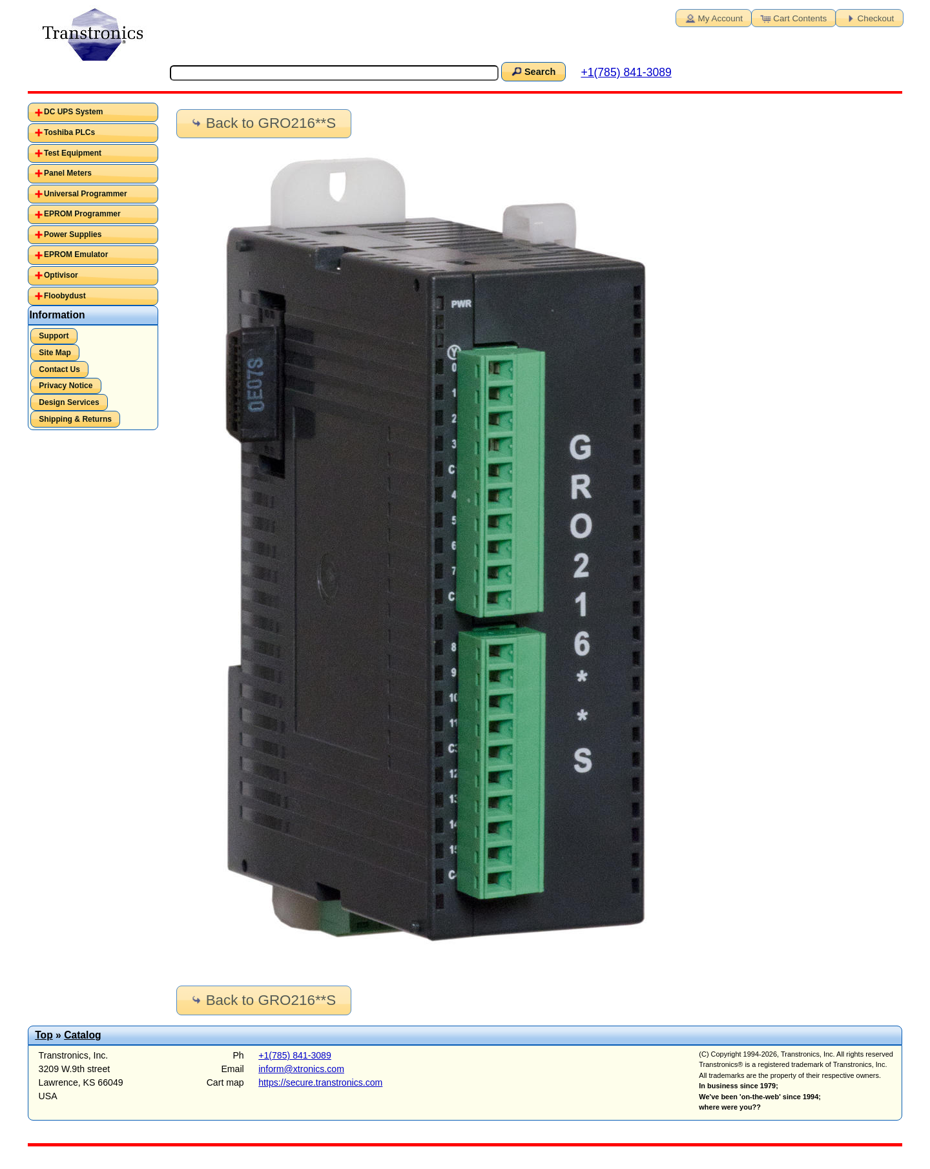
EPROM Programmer (82, 213)
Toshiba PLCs (69, 132)
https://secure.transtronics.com (320, 1082)
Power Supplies (72, 234)
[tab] (93, 112)
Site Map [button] (55, 352)
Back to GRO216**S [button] (262, 123)
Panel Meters (68, 173)
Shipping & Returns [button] (75, 419)
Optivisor (61, 275)
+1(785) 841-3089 (626, 72)
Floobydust (65, 295)
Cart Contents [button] (792, 17)
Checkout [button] (868, 17)
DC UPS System (73, 111)
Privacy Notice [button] (65, 385)
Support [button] (53, 335)
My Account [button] (713, 17)
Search (533, 71)
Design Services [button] (69, 402)
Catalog (82, 1034)
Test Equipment (72, 153)
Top (44, 1034)
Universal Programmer (85, 193)
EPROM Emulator (76, 254)
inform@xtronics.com (301, 1069)
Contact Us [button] (59, 369)
